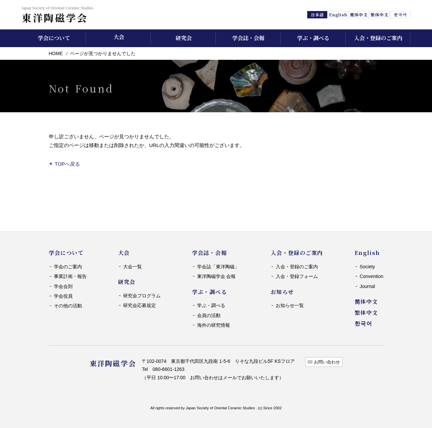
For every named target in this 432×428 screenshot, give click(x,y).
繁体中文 (379, 14)
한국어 (400, 14)
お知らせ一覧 (290, 305)
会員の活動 (209, 315)
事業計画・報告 (70, 276)
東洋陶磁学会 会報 (216, 276)
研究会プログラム (142, 295)
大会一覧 (132, 266)
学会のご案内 (68, 266)
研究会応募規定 (139, 305)
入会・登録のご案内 (297, 266)
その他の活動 (68, 305)
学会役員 (63, 296)
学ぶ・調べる (211, 305)
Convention (371, 276)
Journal (367, 286)
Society (367, 266)
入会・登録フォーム (297, 276)
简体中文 (358, 14)
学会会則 (63, 286)
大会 (118, 37)
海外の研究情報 (213, 325)
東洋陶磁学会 (57, 14)
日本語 (317, 14)
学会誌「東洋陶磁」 (218, 266)
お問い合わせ (327, 362)
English (338, 14)
